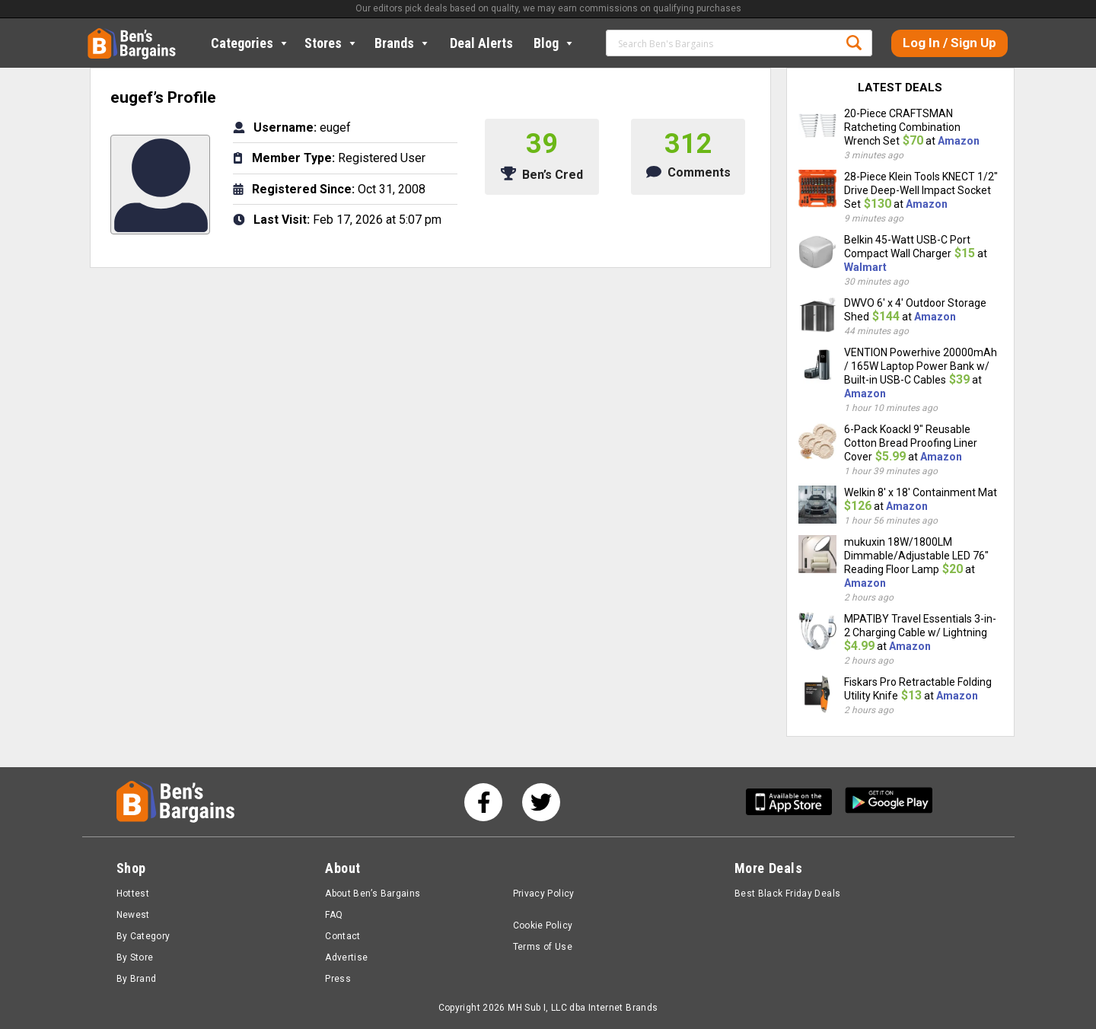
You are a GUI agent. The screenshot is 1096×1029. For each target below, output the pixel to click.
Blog (554, 43)
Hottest (133, 893)
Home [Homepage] (99, 34)
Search (854, 42)
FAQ (333, 915)
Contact (343, 936)
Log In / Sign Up (949, 42)
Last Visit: (281, 219)
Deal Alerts (481, 43)
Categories (250, 43)
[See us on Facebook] (483, 802)
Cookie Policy (543, 925)
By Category (143, 936)
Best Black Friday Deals (787, 893)
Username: (285, 127)
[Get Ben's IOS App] (794, 801)
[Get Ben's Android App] (889, 801)
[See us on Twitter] (541, 802)
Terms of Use (542, 946)
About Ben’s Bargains (372, 893)
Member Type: (293, 158)
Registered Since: (303, 189)
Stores (331, 43)
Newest (133, 915)
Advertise (346, 957)
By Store (135, 957)
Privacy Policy (544, 893)
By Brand (136, 978)
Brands (402, 43)
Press (338, 978)
